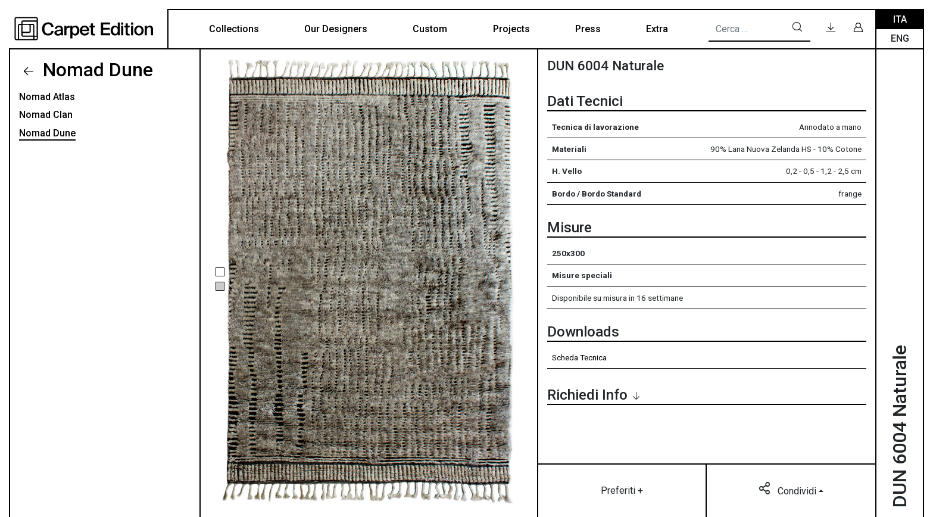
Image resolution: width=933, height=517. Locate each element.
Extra (657, 29)
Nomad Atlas (47, 96)
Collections (234, 29)
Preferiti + (622, 490)
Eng (900, 38)
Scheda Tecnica (579, 357)
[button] (220, 271)
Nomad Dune (95, 69)
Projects (511, 29)
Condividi (789, 490)
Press (588, 29)
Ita (900, 19)
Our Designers (335, 29)
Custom (430, 29)
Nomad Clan (46, 114)
